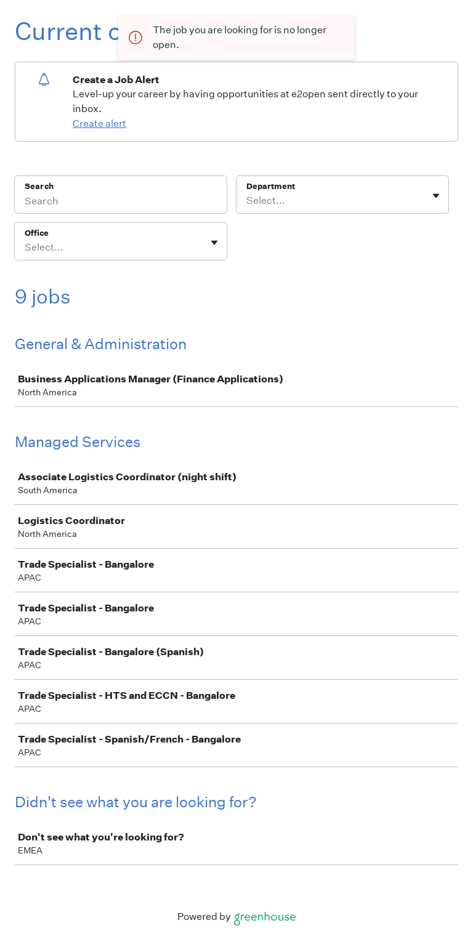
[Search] (121, 202)
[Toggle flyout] (436, 195)
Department (270, 186)
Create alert (99, 123)
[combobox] (247, 201)
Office (37, 233)
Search (39, 186)
